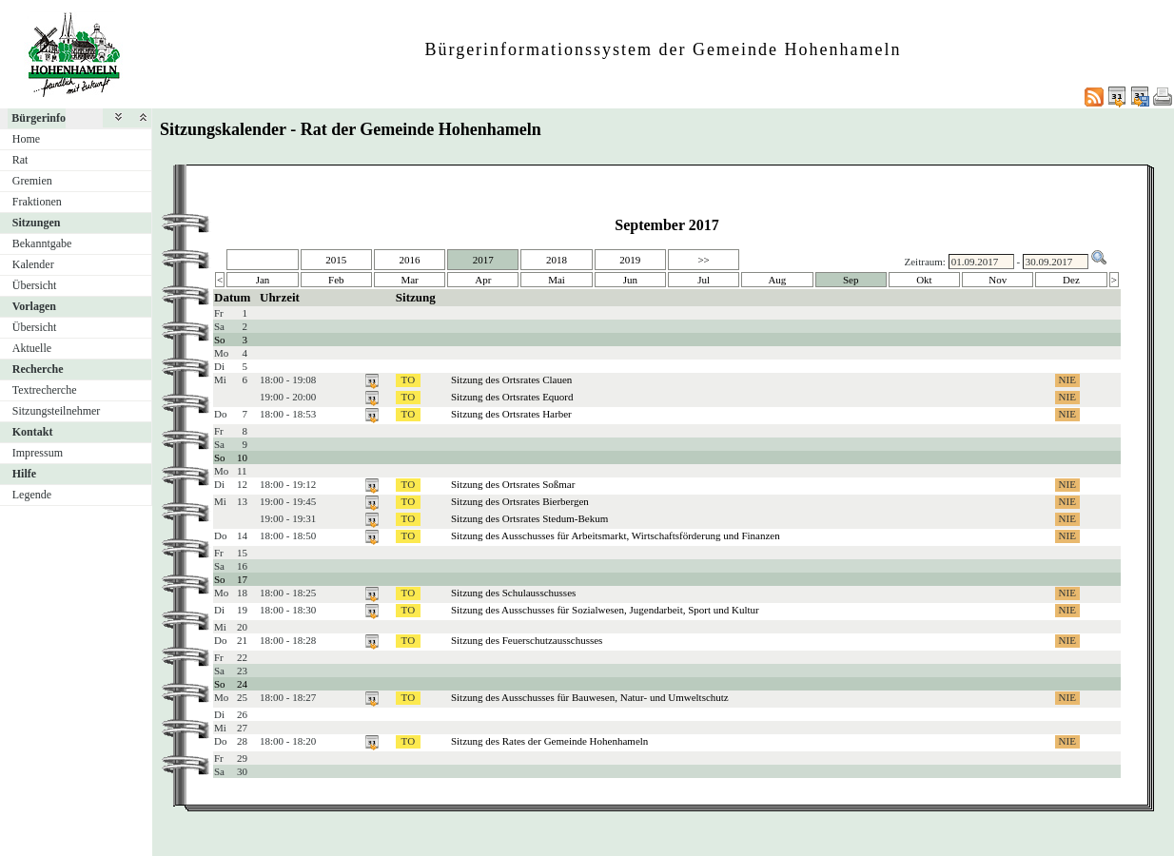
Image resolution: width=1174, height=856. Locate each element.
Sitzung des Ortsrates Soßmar (513, 484)
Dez (1071, 279)
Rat (20, 159)
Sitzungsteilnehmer (56, 411)
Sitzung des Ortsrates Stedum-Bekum (529, 518)
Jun (630, 279)
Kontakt (32, 431)
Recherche (38, 369)
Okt (924, 279)
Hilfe (24, 473)
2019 (629, 259)
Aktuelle (31, 348)
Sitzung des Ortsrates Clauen (511, 379)
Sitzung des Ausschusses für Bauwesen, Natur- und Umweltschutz (590, 697)
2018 (556, 259)
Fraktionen (37, 201)
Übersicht (34, 285)
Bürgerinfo (38, 118)
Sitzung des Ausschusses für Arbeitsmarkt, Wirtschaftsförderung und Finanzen (615, 535)
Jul (703, 279)
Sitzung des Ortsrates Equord (512, 396)
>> (703, 259)
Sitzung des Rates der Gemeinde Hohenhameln (549, 741)
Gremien (32, 180)
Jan (263, 279)
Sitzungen (36, 222)
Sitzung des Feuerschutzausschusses (526, 640)
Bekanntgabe (42, 243)
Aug (777, 279)
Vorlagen (34, 306)
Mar (409, 279)
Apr (483, 279)
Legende (31, 494)
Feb (336, 279)
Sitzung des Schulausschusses (513, 592)
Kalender (33, 264)
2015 (335, 259)
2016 (410, 259)
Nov (997, 279)
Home (26, 139)
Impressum (37, 452)
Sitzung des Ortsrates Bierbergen (520, 501)
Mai (556, 279)
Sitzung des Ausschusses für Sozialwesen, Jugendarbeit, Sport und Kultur (605, 609)
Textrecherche (44, 390)
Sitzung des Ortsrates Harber (511, 413)
